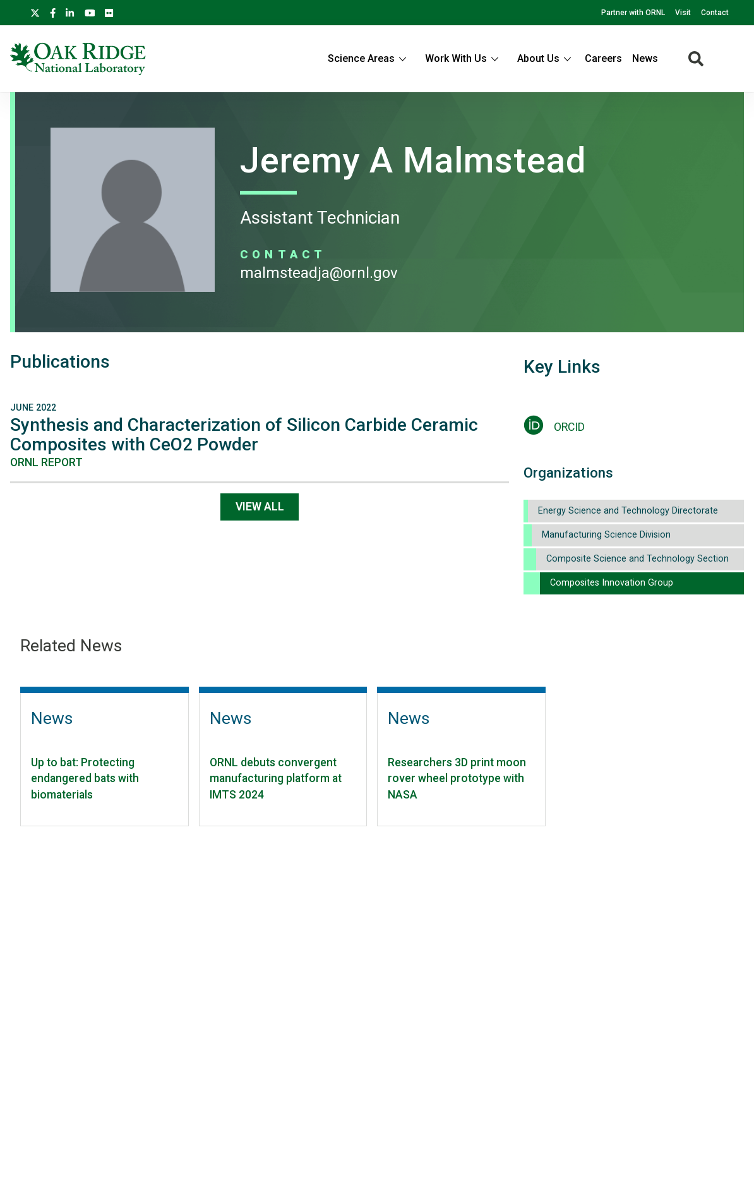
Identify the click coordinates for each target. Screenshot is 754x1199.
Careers (603, 58)
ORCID (569, 427)
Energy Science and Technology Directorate (628, 510)
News (645, 58)
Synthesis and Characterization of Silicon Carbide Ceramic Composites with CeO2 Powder (244, 434)
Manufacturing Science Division (606, 534)
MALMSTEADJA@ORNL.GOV (319, 273)
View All (260, 506)
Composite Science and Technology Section (637, 558)
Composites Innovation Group (611, 582)
